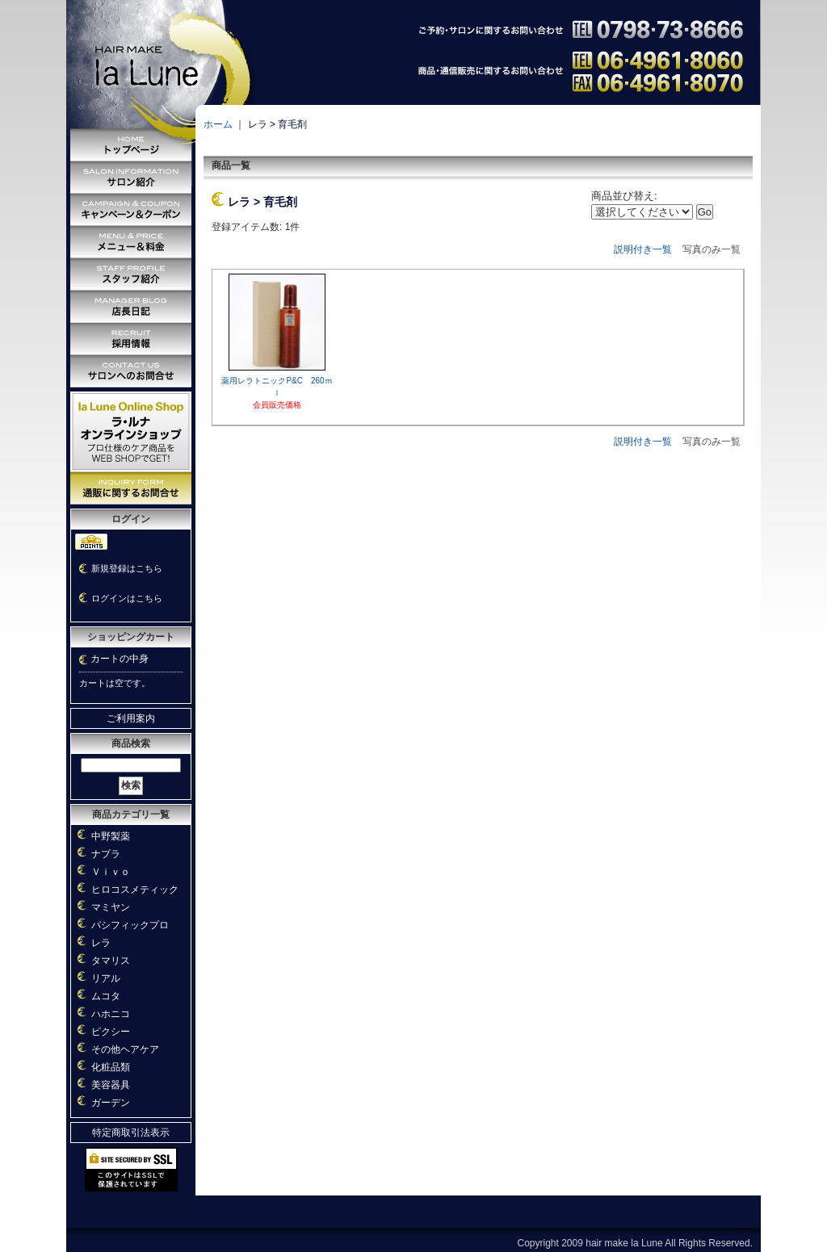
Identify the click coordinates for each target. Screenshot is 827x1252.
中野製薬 (110, 836)
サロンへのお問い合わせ (130, 371)
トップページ (130, 145)
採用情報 (130, 339)
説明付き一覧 (643, 249)
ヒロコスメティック (134, 889)
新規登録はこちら (126, 568)
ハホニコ (110, 1014)
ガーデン (110, 1102)
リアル (105, 978)
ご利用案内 (131, 718)
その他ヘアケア (125, 1049)
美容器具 (110, 1085)
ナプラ (105, 854)
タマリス (110, 960)
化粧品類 (110, 1067)
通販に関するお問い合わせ (130, 488)
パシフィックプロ (130, 925)
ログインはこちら (126, 598)
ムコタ (105, 996)
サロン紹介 (130, 177)
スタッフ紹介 (130, 274)
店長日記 (130, 307)
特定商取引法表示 (131, 1132)
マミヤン (110, 907)
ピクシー (110, 1031)
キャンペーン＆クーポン (130, 210)
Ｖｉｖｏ (110, 871)
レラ (101, 942)
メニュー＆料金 (130, 242)
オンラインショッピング (130, 432)
